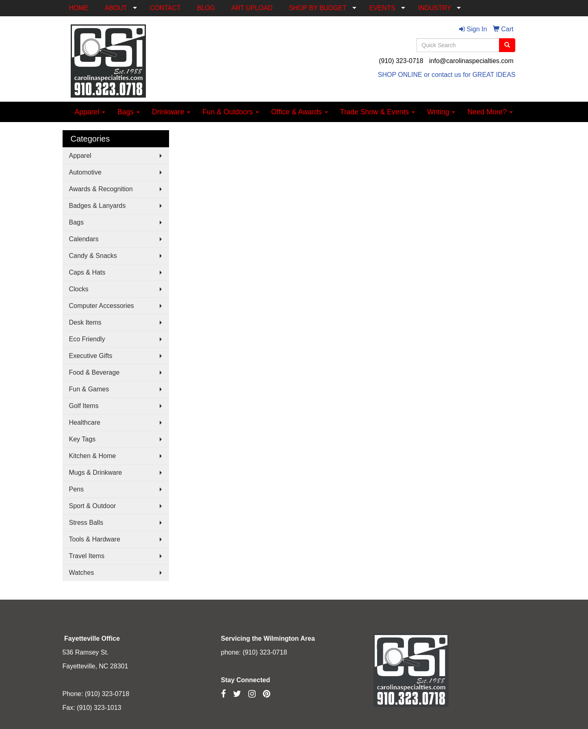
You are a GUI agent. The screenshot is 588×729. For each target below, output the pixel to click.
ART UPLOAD (252, 7)
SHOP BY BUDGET (318, 7)
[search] (507, 45)
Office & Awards (299, 112)
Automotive (85, 172)
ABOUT (116, 7)
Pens (76, 489)
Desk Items (85, 322)
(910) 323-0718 (401, 60)
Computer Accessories (101, 305)
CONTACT (165, 7)
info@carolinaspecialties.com (471, 60)
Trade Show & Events (377, 112)
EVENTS (382, 7)
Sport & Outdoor (92, 505)
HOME (79, 7)
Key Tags (82, 439)
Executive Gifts (91, 355)
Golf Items (84, 405)
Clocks (79, 289)
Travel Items (86, 555)
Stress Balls (86, 522)
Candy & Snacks (93, 255)
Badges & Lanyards (97, 205)
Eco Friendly (87, 339)
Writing (441, 112)
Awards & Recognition (101, 189)
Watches (81, 572)
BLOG (206, 7)
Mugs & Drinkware (95, 472)
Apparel (90, 112)
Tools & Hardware (94, 539)
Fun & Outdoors (230, 112)
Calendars (84, 239)
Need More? (490, 112)
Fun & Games (89, 389)
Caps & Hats (87, 272)
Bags (128, 112)
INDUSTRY (434, 7)
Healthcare (84, 422)
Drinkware (171, 112)
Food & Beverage (94, 372)
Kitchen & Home (92, 455)
